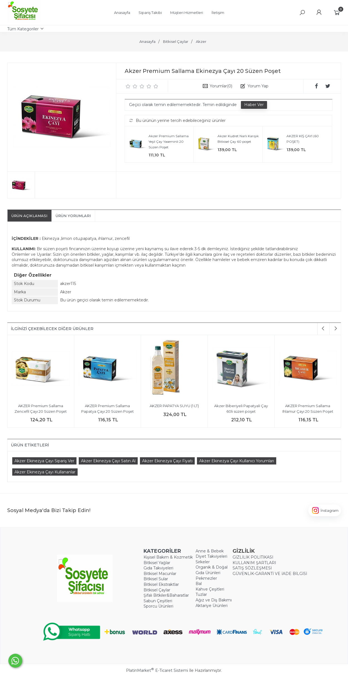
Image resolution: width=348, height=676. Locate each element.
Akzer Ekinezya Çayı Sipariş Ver (44, 460)
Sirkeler (203, 561)
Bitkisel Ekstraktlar (161, 584)
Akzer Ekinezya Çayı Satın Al (108, 460)
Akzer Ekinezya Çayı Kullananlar (44, 472)
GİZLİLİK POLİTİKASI (253, 557)
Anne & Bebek (210, 551)
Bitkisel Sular (156, 578)
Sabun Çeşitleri (158, 600)
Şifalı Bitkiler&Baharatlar (166, 595)
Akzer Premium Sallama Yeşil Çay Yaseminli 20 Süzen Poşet (169, 141)
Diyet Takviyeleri (211, 556)
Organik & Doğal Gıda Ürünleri (212, 570)
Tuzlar (201, 594)
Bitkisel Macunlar (160, 573)
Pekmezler (206, 578)
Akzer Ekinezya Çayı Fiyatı (167, 460)
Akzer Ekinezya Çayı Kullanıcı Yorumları (236, 460)
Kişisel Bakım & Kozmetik (168, 557)
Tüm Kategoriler (23, 28)
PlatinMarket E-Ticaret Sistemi (157, 670)
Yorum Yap (258, 86)
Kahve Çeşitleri (210, 589)
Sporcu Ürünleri (158, 606)
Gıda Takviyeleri (158, 568)
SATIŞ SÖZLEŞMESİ (252, 568)
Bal (199, 583)
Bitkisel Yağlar (157, 562)
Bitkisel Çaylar (157, 590)
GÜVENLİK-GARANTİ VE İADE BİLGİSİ (270, 573)
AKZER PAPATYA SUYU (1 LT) (174, 406)
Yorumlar (221, 86)
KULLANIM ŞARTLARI (254, 562)
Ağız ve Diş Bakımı (214, 600)
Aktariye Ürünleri (212, 605)
